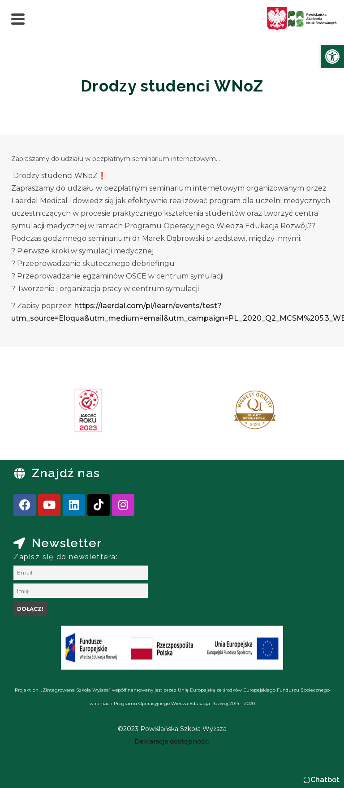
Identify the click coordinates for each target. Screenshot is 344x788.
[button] (321, 780)
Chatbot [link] (325, 779)
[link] (332, 56)
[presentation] (35, 413)
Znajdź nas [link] (66, 473)
